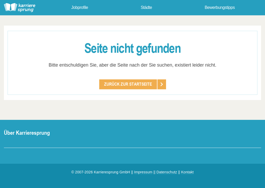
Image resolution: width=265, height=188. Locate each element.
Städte (146, 7)
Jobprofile (79, 7)
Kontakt (187, 172)
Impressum (143, 172)
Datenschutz (166, 172)
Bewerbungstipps (220, 7)
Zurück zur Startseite (128, 84)
